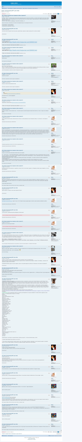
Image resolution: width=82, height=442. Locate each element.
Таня (3, 29)
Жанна (52, 55)
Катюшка (4, 64)
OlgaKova (52, 73)
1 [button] (51, 13)
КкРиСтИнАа (52, 388)
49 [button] (56, 13)
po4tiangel (4, 233)
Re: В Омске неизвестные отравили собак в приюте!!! (14, 15)
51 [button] (59, 13)
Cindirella (52, 39)
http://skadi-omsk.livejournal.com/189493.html (23, 42)
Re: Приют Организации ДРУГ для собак (10, 28)
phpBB (30, 437)
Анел (51, 19)
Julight (52, 121)
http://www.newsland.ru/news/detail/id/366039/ (19, 102)
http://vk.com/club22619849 (6, 398)
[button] (48, 13)
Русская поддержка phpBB (31, 438)
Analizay (52, 366)
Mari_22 (52, 251)
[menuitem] (3, 6)
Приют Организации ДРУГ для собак (10, 10)
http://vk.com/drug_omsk (5, 397)
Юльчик (52, 404)
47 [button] (53, 13)
